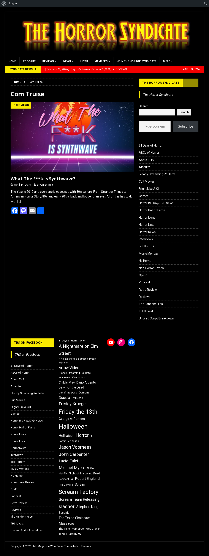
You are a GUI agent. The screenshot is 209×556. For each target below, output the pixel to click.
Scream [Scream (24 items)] (80, 484)
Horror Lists (146, 224)
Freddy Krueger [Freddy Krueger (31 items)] (73, 403)
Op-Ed (143, 275)
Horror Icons (147, 217)
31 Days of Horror (151, 145)
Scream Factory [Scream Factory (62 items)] (78, 491)
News (67, 61)
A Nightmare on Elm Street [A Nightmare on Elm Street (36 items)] (78, 350)
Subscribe (185, 126)
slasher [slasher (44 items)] (66, 506)
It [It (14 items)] (91, 436)
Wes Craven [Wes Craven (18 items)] (93, 528)
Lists (84, 61)
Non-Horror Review (152, 268)
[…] (19, 201)
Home (12, 61)
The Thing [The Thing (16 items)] (65, 528)
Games (144, 196)
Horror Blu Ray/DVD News (156, 203)
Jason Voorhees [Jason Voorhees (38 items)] (75, 447)
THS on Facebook (28, 342)
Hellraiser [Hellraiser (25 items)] (66, 436)
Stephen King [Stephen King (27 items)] (87, 507)
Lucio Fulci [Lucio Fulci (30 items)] (68, 461)
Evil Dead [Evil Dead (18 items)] (77, 398)
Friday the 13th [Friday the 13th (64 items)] (78, 411)
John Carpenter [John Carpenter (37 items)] (74, 454)
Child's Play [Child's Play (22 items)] (67, 382)
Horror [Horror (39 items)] (82, 435)
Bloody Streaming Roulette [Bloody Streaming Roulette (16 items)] (75, 372)
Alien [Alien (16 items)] (83, 340)
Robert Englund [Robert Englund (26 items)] (87, 478)
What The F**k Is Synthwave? (43, 179)
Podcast (29, 61)
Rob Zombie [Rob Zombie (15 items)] (66, 484)
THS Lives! (146, 311)
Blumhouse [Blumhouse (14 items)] (64, 377)
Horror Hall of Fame (152, 210)
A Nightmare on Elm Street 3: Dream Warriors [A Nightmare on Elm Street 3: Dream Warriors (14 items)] (77, 360)
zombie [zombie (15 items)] (63, 533)
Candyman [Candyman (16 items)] (78, 377)
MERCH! (168, 61)
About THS (146, 160)
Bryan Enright (45, 184)
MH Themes (83, 546)
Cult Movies (147, 181)
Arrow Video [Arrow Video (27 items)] (69, 368)
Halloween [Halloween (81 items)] (73, 426)
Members (101, 61)
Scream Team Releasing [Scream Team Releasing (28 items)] (79, 499)
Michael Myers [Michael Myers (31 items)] (72, 467)
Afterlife (144, 167)
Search (144, 106)
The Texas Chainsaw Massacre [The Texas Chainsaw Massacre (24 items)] (74, 521)
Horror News (147, 232)
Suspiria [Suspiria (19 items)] (64, 512)
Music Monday (148, 253)
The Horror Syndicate (160, 83)
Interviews (146, 239)
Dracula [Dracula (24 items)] (64, 398)
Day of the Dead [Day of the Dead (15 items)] (68, 392)
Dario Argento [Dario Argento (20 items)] (86, 382)
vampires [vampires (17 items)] (78, 528)
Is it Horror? (146, 246)
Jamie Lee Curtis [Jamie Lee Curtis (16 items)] (69, 441)
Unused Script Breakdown (156, 318)
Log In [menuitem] (13, 3)
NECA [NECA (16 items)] (90, 468)
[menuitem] (4, 3)
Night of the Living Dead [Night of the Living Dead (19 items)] (84, 473)
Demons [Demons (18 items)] (84, 392)
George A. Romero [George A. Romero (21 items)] (72, 419)
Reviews (48, 61)
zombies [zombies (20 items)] (75, 533)
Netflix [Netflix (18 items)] (63, 473)
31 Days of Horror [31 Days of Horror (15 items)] (68, 340)
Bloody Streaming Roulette (157, 174)
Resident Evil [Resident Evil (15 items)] (66, 479)
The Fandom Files (151, 304)
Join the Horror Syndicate (136, 61)
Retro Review (148, 289)
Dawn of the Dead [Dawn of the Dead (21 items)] (71, 387)
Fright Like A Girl (149, 188)
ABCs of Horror (149, 152)
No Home (145, 260)
